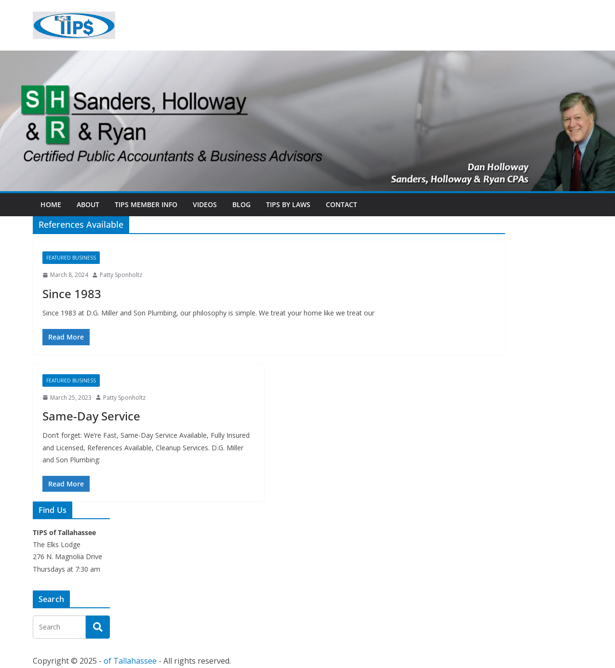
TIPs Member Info (146, 204)
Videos (205, 204)
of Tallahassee (130, 660)
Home (50, 204)
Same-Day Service (91, 416)
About (88, 204)
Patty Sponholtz (121, 275)
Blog (241, 204)
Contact (341, 204)
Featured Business (71, 257)
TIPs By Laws (288, 204)
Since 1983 (71, 293)
